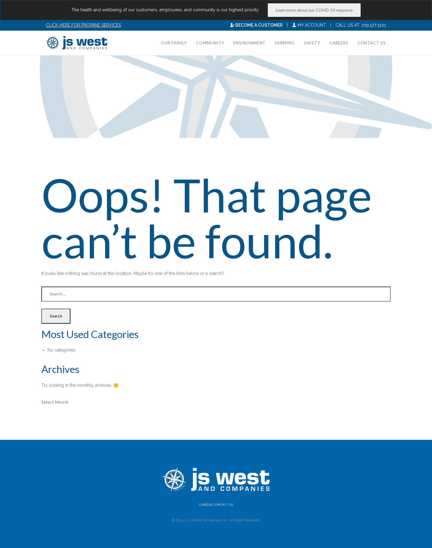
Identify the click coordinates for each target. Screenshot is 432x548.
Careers (338, 42)
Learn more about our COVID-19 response (314, 10)
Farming (285, 42)
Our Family (174, 42)
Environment (249, 42)
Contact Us (372, 42)
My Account (309, 25)
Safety (312, 42)
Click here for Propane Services (83, 25)
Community (210, 42)
